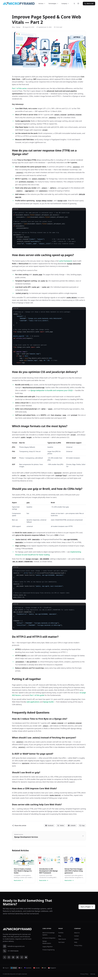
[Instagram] (21, 957)
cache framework (65, 261)
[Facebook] (17, 957)
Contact (76, 936)
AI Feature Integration (49, 938)
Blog (13, 27)
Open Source (62, 939)
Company (65, 3)
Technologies (53, 3)
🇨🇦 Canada (36, 968)
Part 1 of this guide (37, 695)
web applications (33, 702)
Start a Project (87, 907)
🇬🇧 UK (20, 968)
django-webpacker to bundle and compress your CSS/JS (51, 390)
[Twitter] (74, 3)
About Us (77, 933)
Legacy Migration (48, 946)
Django (18, 27)
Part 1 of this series (19, 88)
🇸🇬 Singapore (52, 968)
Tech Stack (61, 942)
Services (42, 3)
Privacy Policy (78, 945)
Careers (76, 939)
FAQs (75, 942)
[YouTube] (26, 957)
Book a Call (89, 3)
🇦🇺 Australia (27, 968)
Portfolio (60, 933)
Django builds (48, 702)
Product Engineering (49, 950)
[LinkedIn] (13, 957)
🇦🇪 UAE (44, 968)
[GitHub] (78, 3)
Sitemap (92, 974)
